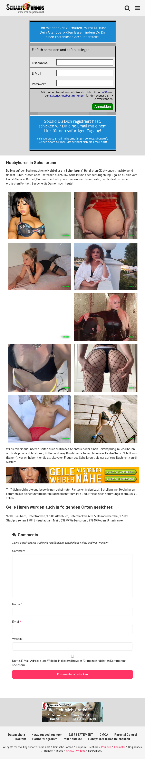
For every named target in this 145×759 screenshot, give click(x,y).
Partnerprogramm (44, 739)
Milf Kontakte (73, 739)
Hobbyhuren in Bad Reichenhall (109, 739)
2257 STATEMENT (81, 734)
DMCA (103, 734)
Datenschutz (16, 734)
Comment (18, 551)
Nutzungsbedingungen (46, 734)
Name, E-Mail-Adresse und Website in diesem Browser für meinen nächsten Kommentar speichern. (69, 663)
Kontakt (20, 739)
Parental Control (125, 734)
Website (17, 639)
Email (16, 621)
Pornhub (106, 747)
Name (17, 604)
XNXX (69, 750)
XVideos (80, 750)
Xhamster (119, 747)
